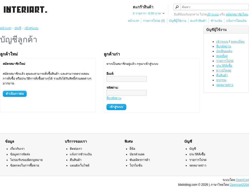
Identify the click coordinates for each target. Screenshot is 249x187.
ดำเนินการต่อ (15, 94)
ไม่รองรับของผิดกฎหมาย (26, 160)
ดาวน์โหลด (223, 70)
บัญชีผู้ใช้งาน (177, 21)
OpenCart (242, 180)
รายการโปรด (225, 61)
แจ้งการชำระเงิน (81, 154)
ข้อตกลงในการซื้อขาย (24, 165)
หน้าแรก (133, 21)
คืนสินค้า (222, 75)
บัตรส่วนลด (137, 154)
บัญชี (17, 28)
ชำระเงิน (216, 21)
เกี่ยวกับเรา (17, 149)
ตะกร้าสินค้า (198, 21)
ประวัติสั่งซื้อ (224, 65)
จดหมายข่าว (224, 85)
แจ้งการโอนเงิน (236, 21)
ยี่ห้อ (132, 149)
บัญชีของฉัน (224, 51)
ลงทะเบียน (237, 41)
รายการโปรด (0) (154, 21)
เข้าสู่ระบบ (31, 28)
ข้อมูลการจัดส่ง (20, 154)
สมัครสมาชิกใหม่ (237, 14)
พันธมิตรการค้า (140, 160)
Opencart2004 (239, 184)
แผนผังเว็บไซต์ (79, 165)
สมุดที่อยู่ (222, 56)
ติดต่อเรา (76, 149)
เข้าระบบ (213, 14)
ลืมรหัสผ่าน (223, 46)
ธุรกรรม (221, 80)
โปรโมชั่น (136, 165)
